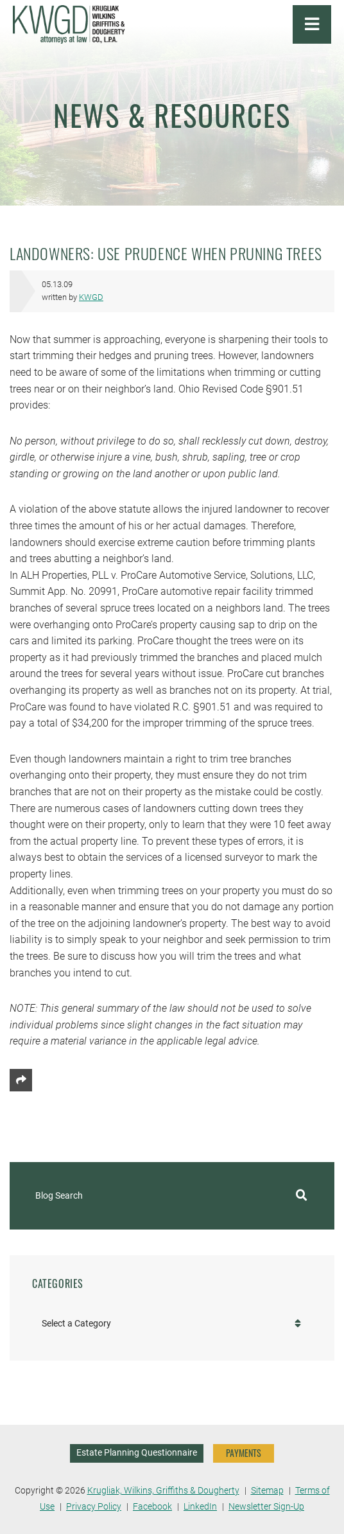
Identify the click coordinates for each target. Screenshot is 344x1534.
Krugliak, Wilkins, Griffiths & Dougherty (163, 1490)
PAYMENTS (243, 1452)
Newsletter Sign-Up (266, 1506)
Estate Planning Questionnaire (136, 1452)
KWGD (91, 297)
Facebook (152, 1506)
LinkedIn (200, 1506)
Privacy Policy (93, 1506)
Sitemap (267, 1490)
